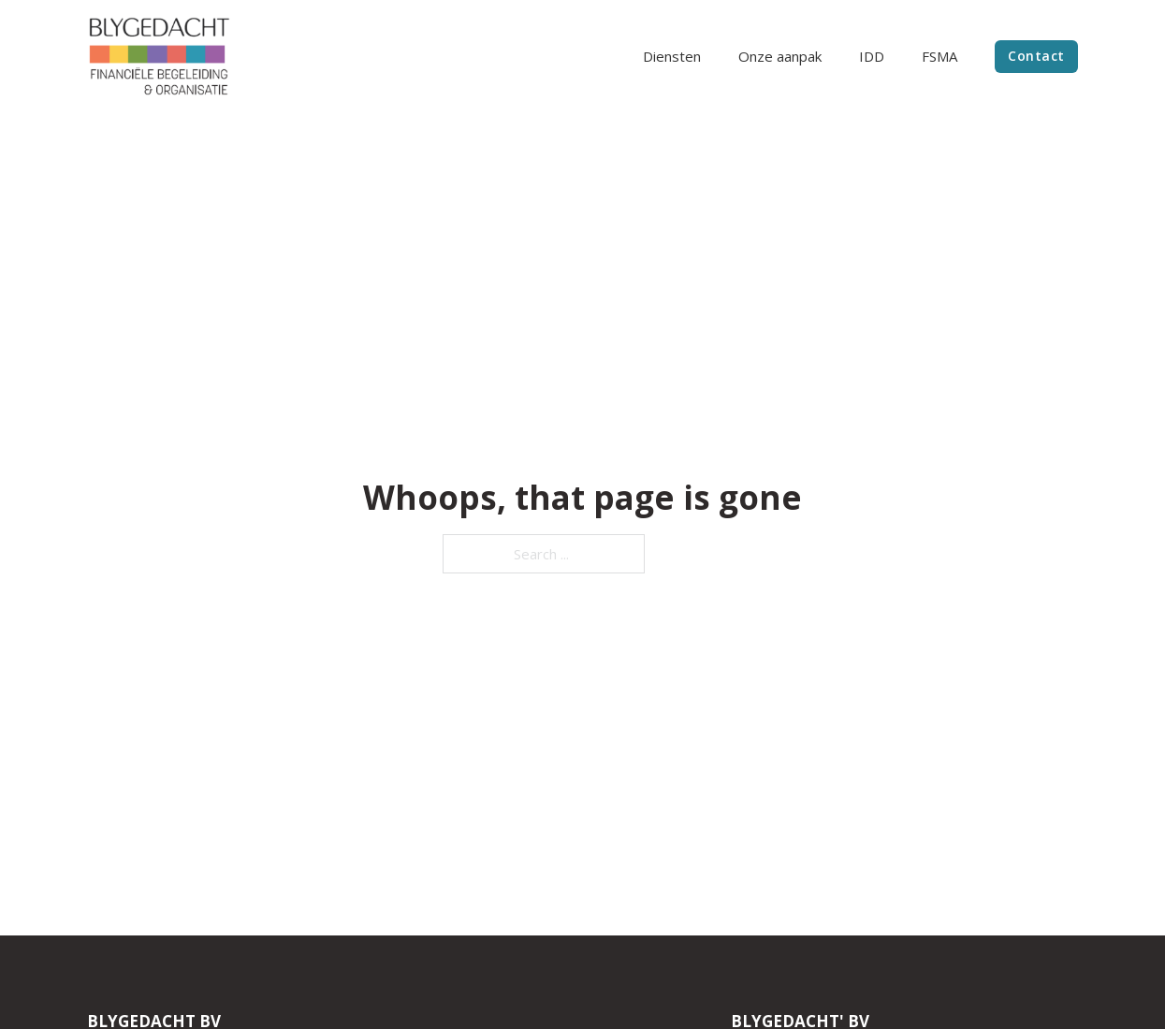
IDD (871, 56)
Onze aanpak (780, 56)
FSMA (939, 56)
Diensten (672, 56)
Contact (1036, 56)
